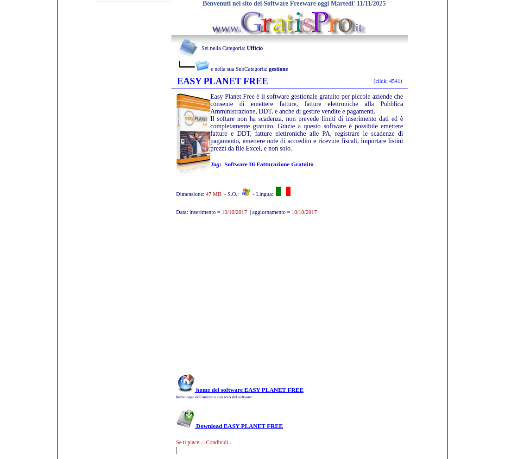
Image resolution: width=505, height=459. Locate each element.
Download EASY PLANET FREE (229, 425)
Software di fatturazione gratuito (269, 164)
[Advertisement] (277, 299)
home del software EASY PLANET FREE (239, 389)
